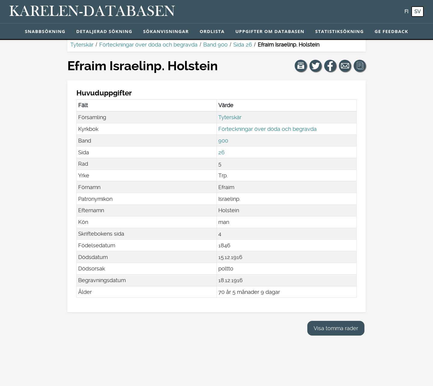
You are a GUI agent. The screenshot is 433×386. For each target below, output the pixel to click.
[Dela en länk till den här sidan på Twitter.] (315, 66)
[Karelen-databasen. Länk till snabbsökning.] (92, 12)
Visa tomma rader (336, 328)
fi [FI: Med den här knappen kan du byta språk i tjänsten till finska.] (406, 11)
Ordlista (212, 31)
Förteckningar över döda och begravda (148, 44)
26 (221, 152)
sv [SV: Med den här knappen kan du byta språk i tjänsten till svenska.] (417, 11)
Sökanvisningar (166, 31)
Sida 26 (242, 44)
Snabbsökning (45, 31)
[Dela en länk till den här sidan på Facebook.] (330, 66)
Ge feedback (391, 31)
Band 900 (215, 44)
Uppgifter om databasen (270, 31)
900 (223, 140)
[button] (301, 66)
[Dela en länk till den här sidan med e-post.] (345, 66)
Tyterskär (82, 44)
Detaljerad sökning (104, 31)
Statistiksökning (339, 31)
